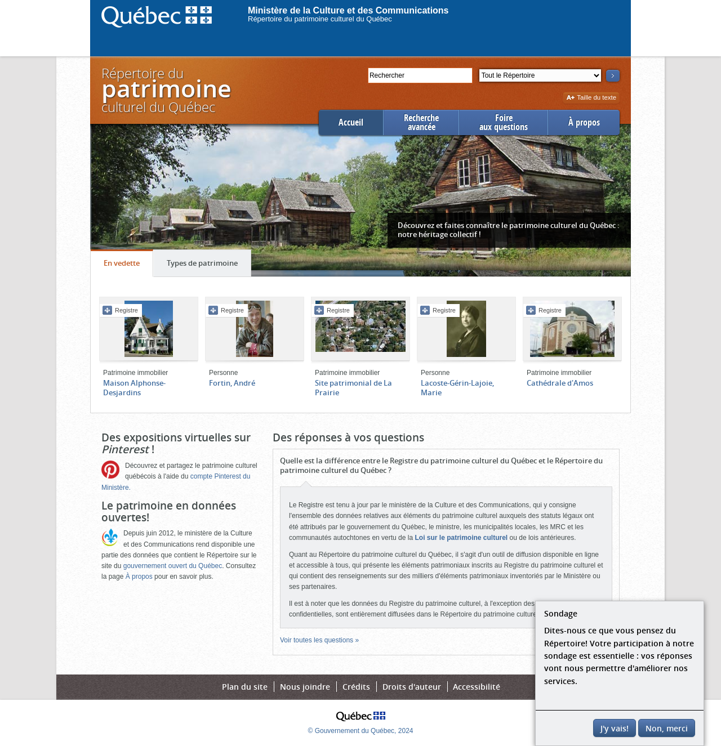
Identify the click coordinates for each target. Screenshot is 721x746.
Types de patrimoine (208, 265)
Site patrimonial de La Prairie (353, 387)
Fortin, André (232, 383)
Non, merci (667, 728)
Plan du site (245, 686)
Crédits (356, 686)
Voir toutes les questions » (319, 640)
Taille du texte (591, 98)
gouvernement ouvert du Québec (172, 566)
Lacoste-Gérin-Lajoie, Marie (457, 387)
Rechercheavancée (421, 122)
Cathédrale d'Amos (560, 383)
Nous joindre (305, 686)
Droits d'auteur (411, 686)
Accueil (351, 122)
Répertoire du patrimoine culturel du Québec (320, 19)
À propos (584, 122)
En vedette (128, 265)
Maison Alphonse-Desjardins (134, 387)
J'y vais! (614, 728)
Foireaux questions (503, 122)
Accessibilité (476, 686)
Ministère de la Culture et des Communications (348, 10)
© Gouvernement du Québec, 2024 (360, 731)
